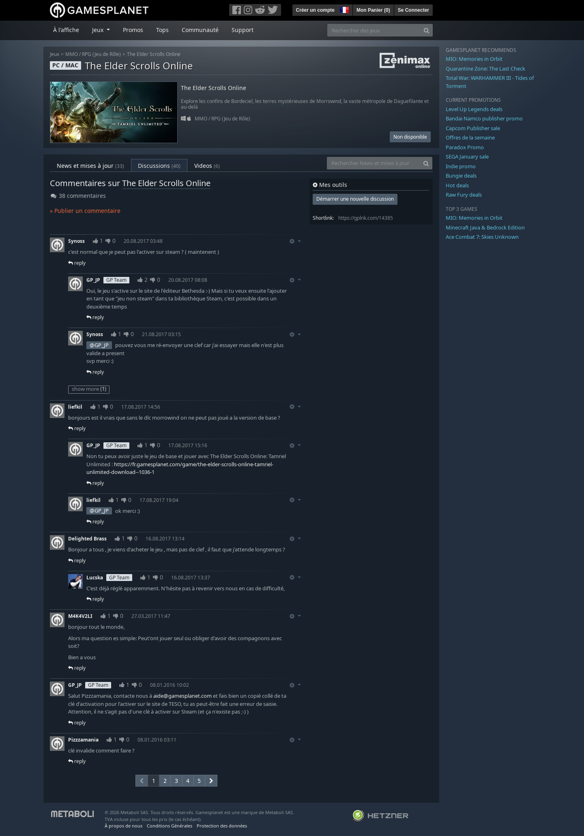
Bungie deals (461, 175)
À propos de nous (123, 826)
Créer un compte (315, 10)
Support (242, 30)
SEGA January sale (467, 156)
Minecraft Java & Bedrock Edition (485, 227)
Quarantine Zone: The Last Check (485, 68)
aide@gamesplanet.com (182, 695)
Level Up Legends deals (474, 109)
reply (77, 262)
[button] (343, 9)
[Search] (426, 30)
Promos (133, 30)
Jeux (54, 54)
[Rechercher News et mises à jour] (373, 163)
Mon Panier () (373, 10)
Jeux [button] (98, 30)
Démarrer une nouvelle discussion (355, 198)
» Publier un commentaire (85, 210)
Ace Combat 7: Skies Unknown (482, 236)
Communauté (200, 30)
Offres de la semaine (470, 137)
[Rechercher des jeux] (374, 30)
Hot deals (457, 185)
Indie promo (461, 166)
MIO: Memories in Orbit (474, 58)
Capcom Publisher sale (473, 128)
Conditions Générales (169, 826)
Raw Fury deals (464, 194)
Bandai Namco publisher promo (484, 118)
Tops (162, 30)
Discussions (159, 165)
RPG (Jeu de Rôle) (101, 54)
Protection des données (222, 826)
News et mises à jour (90, 165)
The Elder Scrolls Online (153, 54)
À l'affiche (66, 30)
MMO (71, 54)
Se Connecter (413, 10)
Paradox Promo (465, 147)
